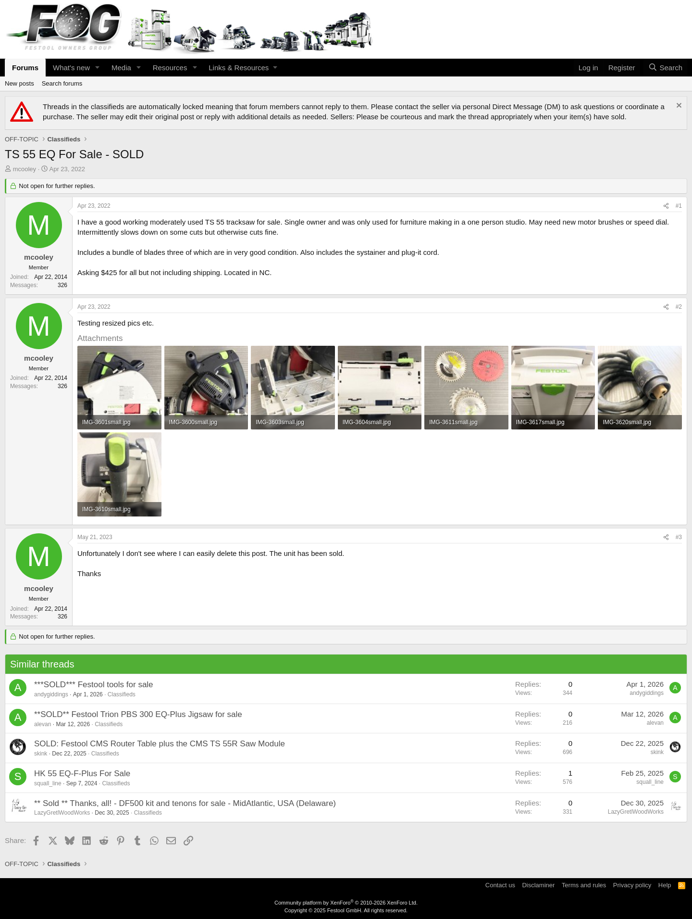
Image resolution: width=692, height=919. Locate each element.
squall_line (48, 783)
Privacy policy (632, 885)
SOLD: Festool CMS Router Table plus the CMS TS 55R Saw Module (159, 743)
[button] (97, 67)
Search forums (62, 83)
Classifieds (122, 694)
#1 (679, 205)
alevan (42, 724)
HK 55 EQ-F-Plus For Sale (82, 773)
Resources (170, 67)
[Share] (666, 206)
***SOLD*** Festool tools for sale (93, 684)
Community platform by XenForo (346, 903)
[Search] (665, 67)
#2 (679, 306)
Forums (25, 67)
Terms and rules (584, 885)
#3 (679, 537)
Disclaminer (538, 885)
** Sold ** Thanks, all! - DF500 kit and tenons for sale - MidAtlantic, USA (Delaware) (185, 803)
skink (40, 753)
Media (121, 67)
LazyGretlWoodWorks (62, 812)
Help (664, 885)
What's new (71, 67)
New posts (19, 83)
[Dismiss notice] (678, 106)
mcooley (24, 169)
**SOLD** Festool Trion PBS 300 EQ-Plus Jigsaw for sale (138, 714)
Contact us (500, 885)
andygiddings (51, 694)
